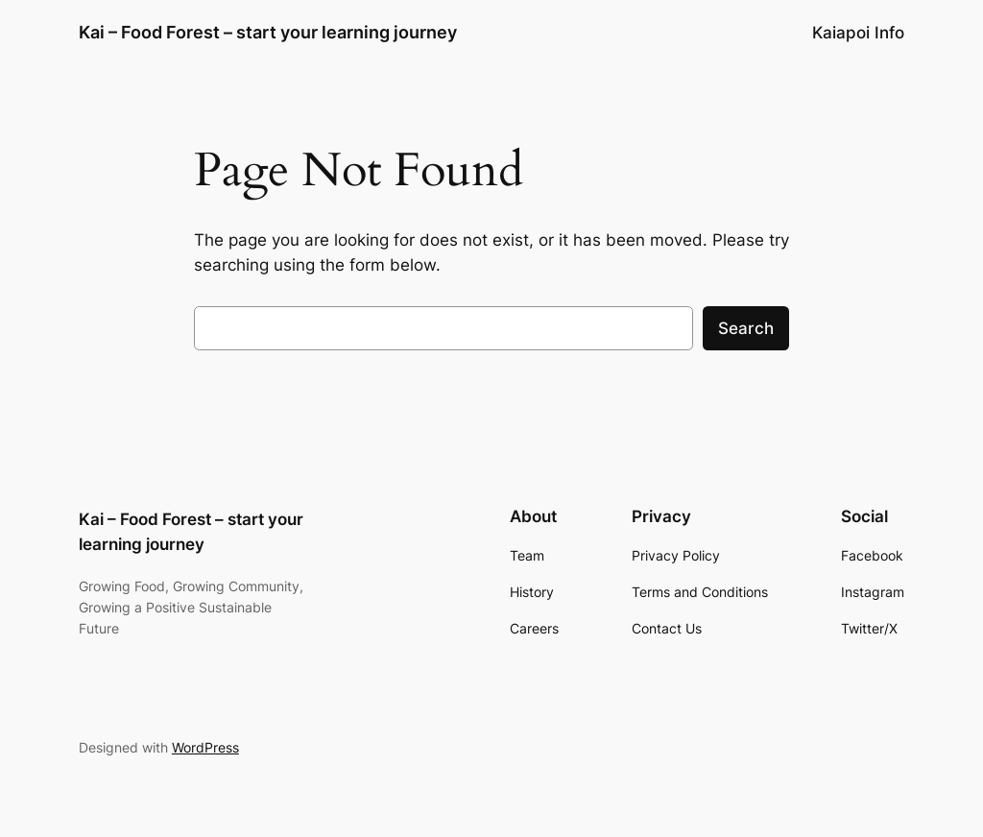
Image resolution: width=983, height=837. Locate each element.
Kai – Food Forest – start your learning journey (268, 32)
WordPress (205, 747)
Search (746, 328)
